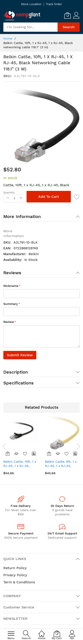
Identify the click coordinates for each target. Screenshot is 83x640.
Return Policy (15, 568)
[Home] (41, 631)
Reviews (12, 272)
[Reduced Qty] (7, 198)
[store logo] (22, 15)
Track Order (54, 4)
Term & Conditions (19, 582)
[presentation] (4, 446)
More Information (22, 216)
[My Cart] (67, 15)
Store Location (31, 4)
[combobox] (30, 27)
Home (7, 38)
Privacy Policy (15, 575)
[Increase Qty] (21, 198)
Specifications (18, 383)
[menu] (11, 633)
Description (15, 372)
